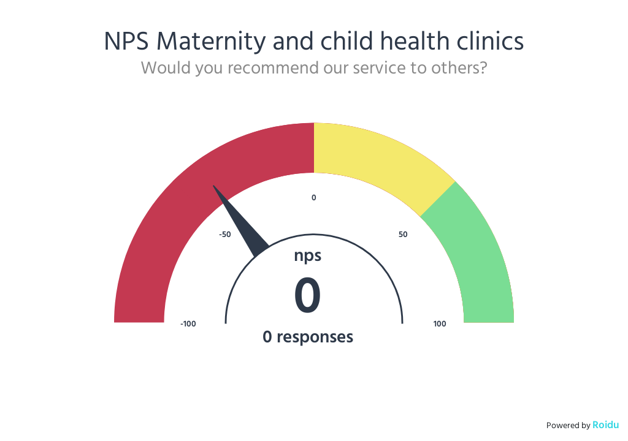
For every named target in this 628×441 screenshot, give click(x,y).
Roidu (605, 425)
